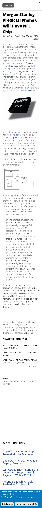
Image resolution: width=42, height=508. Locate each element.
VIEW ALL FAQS (33, 366)
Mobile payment (28, 381)
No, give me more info (26, 504)
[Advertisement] (21, 413)
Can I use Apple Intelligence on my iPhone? (19, 354)
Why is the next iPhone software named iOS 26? (20, 346)
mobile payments (28, 90)
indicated (15, 330)
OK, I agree (7, 504)
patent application (13, 195)
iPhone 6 (13, 381)
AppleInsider (13, 134)
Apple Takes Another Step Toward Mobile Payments (18, 453)
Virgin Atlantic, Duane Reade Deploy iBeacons (20, 462)
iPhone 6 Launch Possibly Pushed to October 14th (18, 483)
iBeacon (7, 384)
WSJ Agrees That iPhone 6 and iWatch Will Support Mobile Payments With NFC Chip (21, 472)
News (5, 381)
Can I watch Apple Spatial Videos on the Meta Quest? (20, 361)
